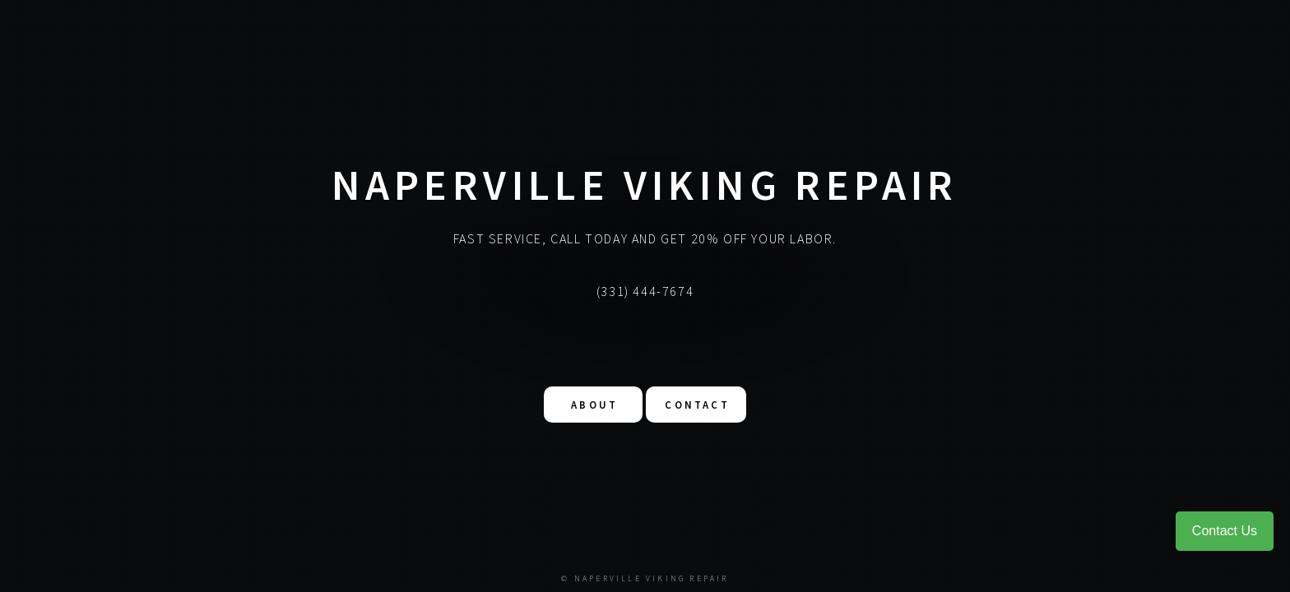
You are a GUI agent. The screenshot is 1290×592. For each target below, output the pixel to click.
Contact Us (1224, 531)
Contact (697, 403)
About (594, 403)
